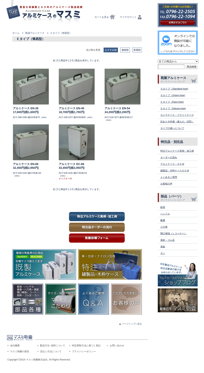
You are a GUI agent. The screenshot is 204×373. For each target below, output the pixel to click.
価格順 (125, 50)
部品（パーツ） (179, 198)
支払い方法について (51, 351)
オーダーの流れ (168, 157)
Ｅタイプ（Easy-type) (172, 102)
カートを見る (101, 17)
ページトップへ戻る (132, 324)
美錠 (162, 246)
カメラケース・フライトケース (177, 115)
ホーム (16, 33)
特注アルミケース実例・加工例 (177, 150)
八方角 (164, 227)
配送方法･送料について (52, 345)
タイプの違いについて (172, 128)
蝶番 (162, 220)
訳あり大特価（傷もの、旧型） (177, 121)
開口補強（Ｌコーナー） (173, 233)
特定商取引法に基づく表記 (86, 345)
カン (162, 253)
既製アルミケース (179, 79)
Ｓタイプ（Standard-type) (174, 88)
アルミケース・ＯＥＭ (172, 164)
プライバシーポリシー (84, 351)
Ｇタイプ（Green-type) (172, 95)
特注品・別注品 (172, 142)
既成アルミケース (34, 33)
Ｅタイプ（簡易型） (61, 33)
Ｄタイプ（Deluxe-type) (173, 108)
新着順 (137, 50)
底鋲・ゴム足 (167, 240)
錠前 (162, 207)
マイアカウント (128, 17)
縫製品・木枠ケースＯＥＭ (174, 170)
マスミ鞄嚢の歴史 (19, 351)
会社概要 (15, 345)
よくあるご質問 (168, 177)
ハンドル (165, 213)
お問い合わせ (117, 345)
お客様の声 (166, 183)
